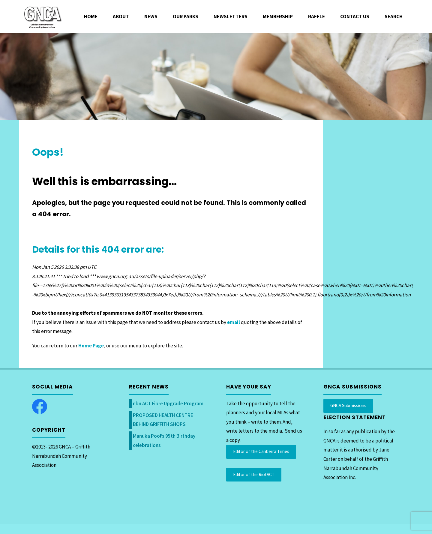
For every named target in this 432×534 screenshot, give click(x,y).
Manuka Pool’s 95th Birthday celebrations (164, 440)
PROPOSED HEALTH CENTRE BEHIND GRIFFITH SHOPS (163, 420)
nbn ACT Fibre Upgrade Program (168, 403)
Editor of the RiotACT (253, 474)
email (233, 322)
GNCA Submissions (348, 405)
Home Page (91, 345)
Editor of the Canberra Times (261, 451)
